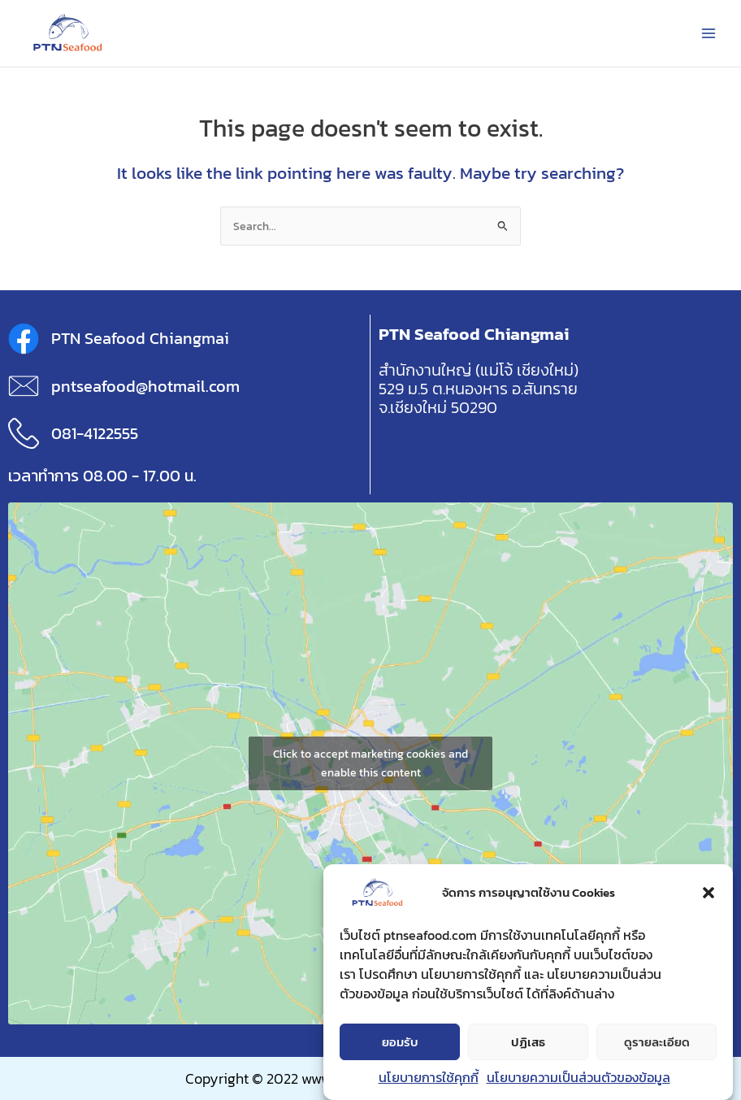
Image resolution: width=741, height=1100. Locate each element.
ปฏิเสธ (528, 1042)
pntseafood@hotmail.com (145, 386)
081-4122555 (94, 433)
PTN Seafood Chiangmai (140, 338)
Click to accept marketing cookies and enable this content (370, 763)
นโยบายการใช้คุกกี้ (429, 1077)
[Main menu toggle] (709, 33)
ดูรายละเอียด (657, 1042)
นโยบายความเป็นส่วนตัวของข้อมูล (578, 1077)
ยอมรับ (400, 1042)
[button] (708, 893)
